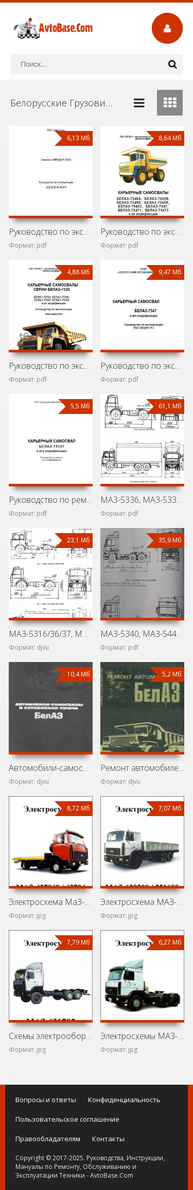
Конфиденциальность (124, 1099)
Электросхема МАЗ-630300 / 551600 (142, 902)
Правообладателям (47, 1138)
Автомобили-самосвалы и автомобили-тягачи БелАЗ (51, 767)
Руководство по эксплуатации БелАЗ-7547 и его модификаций (142, 365)
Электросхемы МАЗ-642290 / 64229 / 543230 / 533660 (142, 1036)
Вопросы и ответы (45, 1099)
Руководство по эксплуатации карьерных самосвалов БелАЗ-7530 (51, 365)
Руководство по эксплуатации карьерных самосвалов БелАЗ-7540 (142, 231)
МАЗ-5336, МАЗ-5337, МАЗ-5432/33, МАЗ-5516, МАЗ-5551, (142, 499)
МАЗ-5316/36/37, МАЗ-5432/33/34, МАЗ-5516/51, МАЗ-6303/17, (51, 633)
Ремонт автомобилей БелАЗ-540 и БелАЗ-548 (142, 767)
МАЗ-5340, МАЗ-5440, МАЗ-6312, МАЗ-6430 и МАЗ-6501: (142, 633)
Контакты (108, 1138)
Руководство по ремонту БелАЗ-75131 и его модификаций (51, 499)
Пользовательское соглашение (67, 1119)
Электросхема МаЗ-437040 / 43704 (51, 902)
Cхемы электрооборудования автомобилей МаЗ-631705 (51, 1036)
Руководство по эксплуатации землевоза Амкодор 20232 (51, 231)
